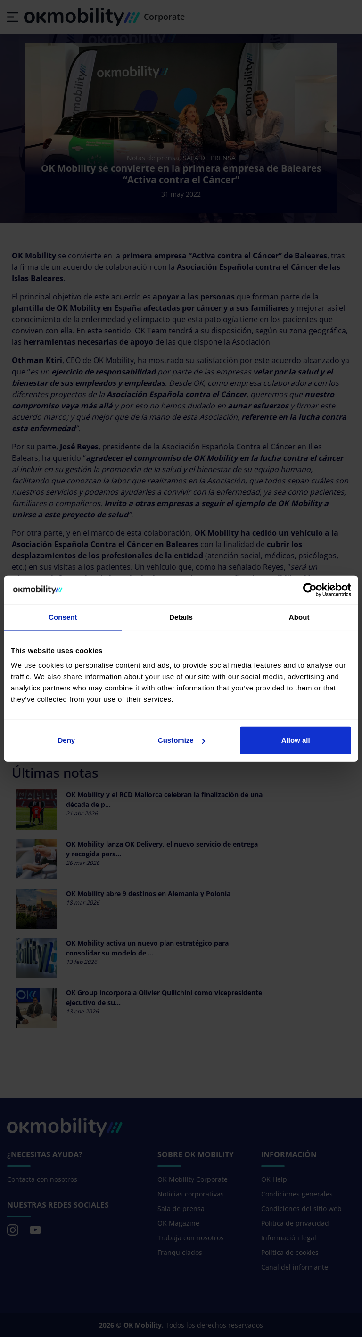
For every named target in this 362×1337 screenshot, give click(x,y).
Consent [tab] (63, 617)
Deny (66, 740)
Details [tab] (181, 617)
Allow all (295, 740)
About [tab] (299, 617)
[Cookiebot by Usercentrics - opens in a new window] (310, 589)
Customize (181, 740)
